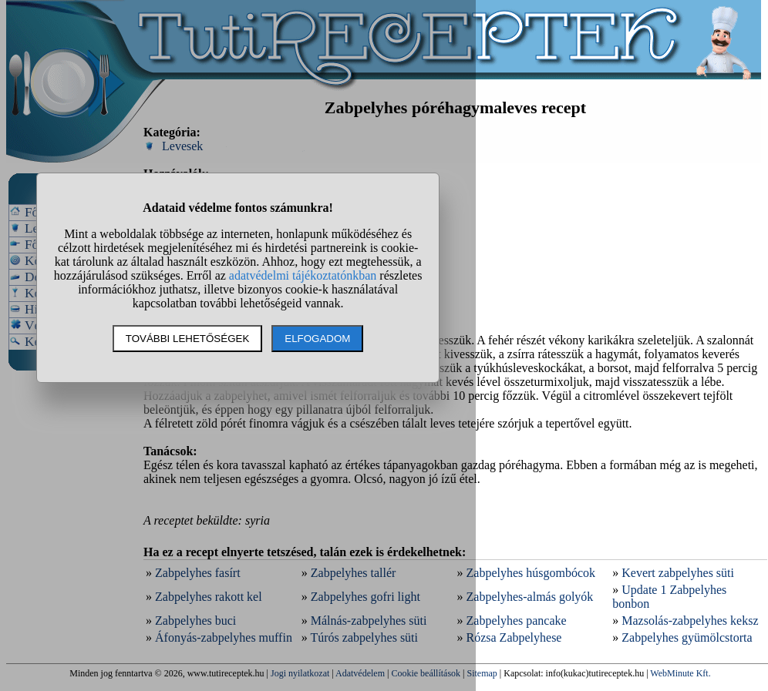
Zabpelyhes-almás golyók (530, 596)
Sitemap (482, 673)
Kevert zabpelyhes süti (677, 572)
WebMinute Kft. (680, 673)
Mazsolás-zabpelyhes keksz (689, 620)
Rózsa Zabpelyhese (514, 637)
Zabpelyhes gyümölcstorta (686, 637)
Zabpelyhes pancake (517, 620)
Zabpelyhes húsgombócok (531, 572)
